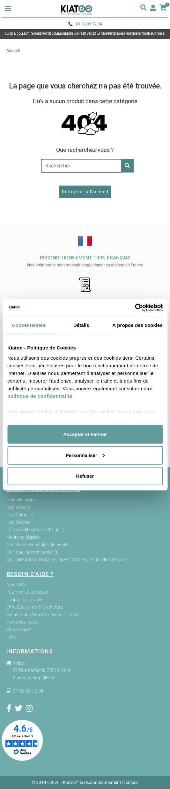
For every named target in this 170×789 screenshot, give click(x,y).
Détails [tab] (81, 325)
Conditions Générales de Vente (37, 544)
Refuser (85, 476)
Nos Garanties (20, 515)
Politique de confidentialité (32, 552)
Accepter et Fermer (85, 434)
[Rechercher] (85, 166)
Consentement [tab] (29, 325)
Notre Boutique (21, 500)
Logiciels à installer (25, 599)
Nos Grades (18, 522)
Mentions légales (23, 537)
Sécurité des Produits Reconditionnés (43, 614)
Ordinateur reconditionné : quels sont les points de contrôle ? (66, 559)
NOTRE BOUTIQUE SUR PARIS (145, 33)
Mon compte (18, 629)
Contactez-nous (21, 622)
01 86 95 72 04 (89, 24)
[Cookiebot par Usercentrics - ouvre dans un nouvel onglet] (135, 307)
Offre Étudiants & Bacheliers (34, 607)
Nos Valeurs (18, 507)
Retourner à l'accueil (85, 191)
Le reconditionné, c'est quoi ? (34, 529)
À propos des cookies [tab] (137, 325)
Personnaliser (85, 455)
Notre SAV (16, 585)
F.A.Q (11, 637)
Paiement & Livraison (27, 592)
